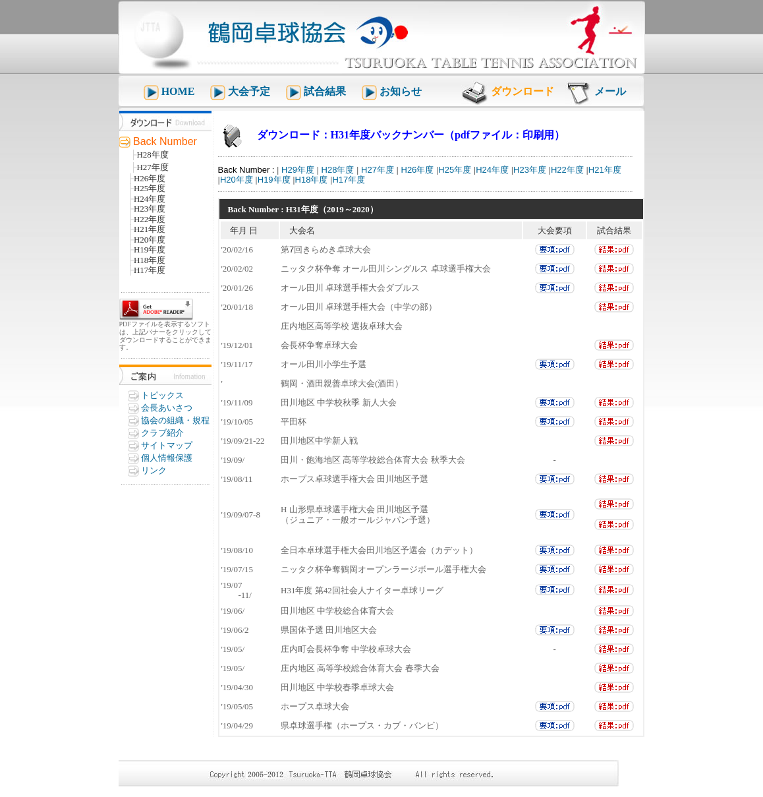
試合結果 (326, 91)
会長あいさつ (166, 408)
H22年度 (567, 170)
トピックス (162, 395)
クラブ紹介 (162, 433)
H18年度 (311, 180)
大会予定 (250, 91)
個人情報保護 (166, 458)
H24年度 (492, 170)
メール (610, 91)
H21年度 (604, 170)
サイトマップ (166, 445)
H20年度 (236, 180)
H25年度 (454, 170)
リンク (154, 470)
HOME (178, 91)
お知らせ (401, 91)
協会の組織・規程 (175, 420)
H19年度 (274, 180)
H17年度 (348, 180)
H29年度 (296, 170)
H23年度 (529, 170)
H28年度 (336, 170)
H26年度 (416, 170)
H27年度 (375, 170)
